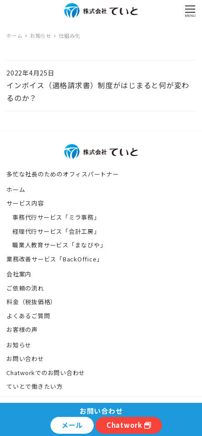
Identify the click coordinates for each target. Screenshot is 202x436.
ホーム (15, 189)
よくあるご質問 (28, 315)
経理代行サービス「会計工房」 (56, 231)
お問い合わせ (25, 358)
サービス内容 (25, 203)
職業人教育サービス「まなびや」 (59, 245)
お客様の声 (22, 329)
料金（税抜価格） (31, 301)
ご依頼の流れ (25, 288)
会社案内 (18, 274)
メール (72, 425)
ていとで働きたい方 (34, 386)
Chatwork (128, 425)
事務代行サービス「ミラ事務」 (56, 217)
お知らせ (18, 345)
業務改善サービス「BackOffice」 (54, 259)
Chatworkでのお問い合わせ (45, 372)
